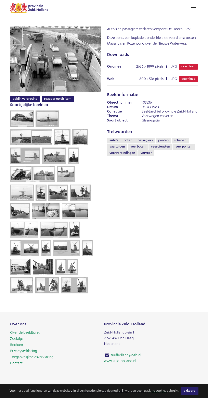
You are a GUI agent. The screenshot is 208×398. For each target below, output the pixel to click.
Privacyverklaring (23, 351)
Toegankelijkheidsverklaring (31, 357)
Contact (16, 363)
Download (188, 67)
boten (128, 140)
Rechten (16, 345)
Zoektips (16, 339)
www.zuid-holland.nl (120, 361)
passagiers (145, 140)
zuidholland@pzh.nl (125, 355)
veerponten (184, 147)
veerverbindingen (122, 153)
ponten (163, 140)
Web (111, 79)
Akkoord (189, 391)
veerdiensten (160, 147)
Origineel (114, 67)
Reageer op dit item (58, 99)
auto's (113, 140)
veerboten (137, 147)
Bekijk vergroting (25, 99)
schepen (180, 140)
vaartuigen (117, 147)
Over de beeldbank (25, 333)
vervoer (146, 153)
